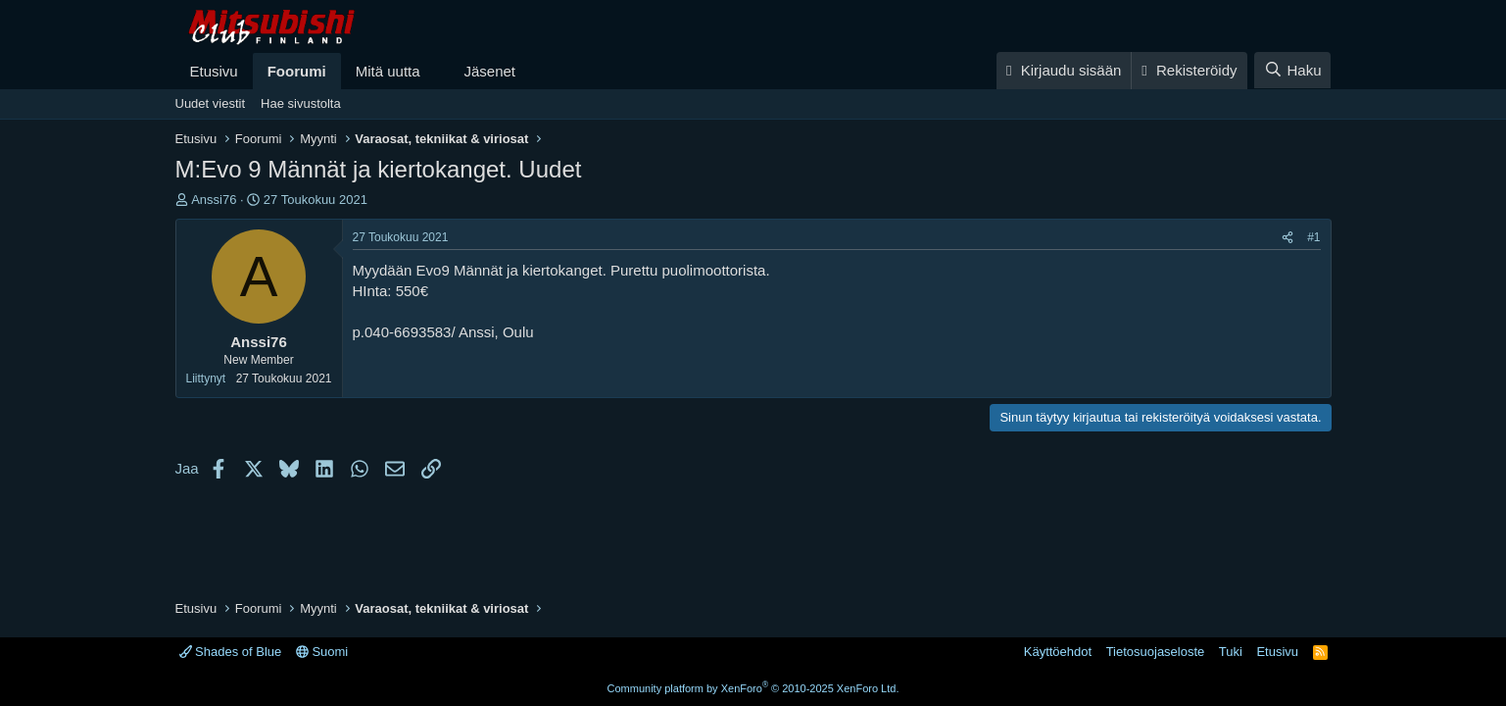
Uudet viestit (210, 103)
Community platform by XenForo (753, 688)
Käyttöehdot (1058, 651)
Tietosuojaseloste (1155, 651)
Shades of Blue (230, 651)
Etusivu (214, 71)
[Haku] (1292, 70)
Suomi (322, 651)
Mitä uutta (388, 71)
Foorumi (296, 71)
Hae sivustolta (301, 103)
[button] (435, 71)
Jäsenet (489, 71)
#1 (1313, 237)
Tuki (1230, 651)
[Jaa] (1287, 238)
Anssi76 (213, 199)
